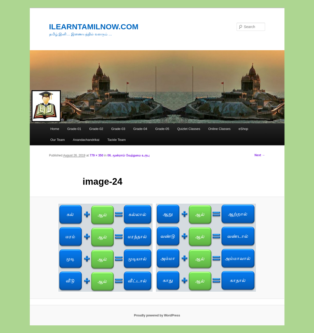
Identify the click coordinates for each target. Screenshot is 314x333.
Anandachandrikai (86, 140)
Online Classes (219, 129)
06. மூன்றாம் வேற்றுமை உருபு (128, 155)
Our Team (57, 140)
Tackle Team (116, 140)
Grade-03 (118, 129)
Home (54, 129)
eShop (243, 129)
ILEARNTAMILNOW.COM (94, 26)
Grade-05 (162, 129)
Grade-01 (74, 129)
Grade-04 (140, 129)
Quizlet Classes (188, 129)
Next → (259, 155)
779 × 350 (96, 155)
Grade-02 (96, 129)
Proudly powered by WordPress (157, 315)
